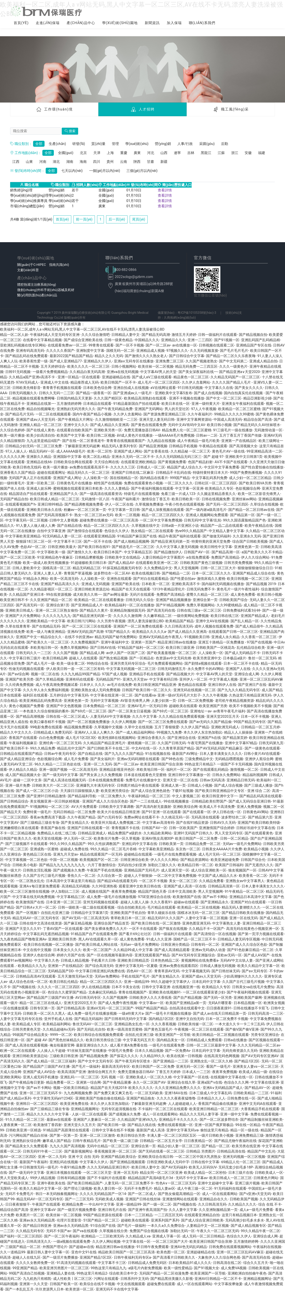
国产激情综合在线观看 (85, 531)
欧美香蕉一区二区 (253, 875)
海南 (83, 162)
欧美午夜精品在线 (259, 525)
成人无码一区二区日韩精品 (203, 1236)
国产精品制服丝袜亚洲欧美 (261, 1119)
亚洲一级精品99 (136, 982)
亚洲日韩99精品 (50, 504)
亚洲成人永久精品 (225, 637)
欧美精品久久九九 (32, 966)
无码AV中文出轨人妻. (237, 960)
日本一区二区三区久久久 (211, 573)
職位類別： (21, 144)
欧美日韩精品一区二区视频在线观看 (220, 1035)
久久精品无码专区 (30, 1231)
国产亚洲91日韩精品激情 (46, 796)
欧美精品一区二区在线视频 (198, 907)
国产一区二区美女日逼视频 (129, 711)
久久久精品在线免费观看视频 (181, 716)
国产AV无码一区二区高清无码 (85, 918)
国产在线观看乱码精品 (210, 769)
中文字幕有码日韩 (163, 679)
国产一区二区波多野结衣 (219, 1119)
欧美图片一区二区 (30, 1215)
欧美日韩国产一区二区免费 (196, 838)
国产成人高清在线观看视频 (26, 1045)
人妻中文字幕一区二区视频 (206, 918)
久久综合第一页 (109, 875)
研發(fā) (78, 144)
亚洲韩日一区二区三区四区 (37, 1104)
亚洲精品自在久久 (213, 1199)
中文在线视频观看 (131, 1284)
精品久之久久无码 (109, 356)
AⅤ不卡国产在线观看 (231, 462)
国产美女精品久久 (75, 822)
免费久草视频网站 (200, 605)
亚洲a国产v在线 (209, 1082)
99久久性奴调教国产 (104, 844)
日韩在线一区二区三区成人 (67, 716)
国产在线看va (145, 695)
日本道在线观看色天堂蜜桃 (145, 775)
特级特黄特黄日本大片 (210, 472)
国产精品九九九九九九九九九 (62, 865)
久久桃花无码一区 (175, 817)
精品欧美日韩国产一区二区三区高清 (126, 1252)
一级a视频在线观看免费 (71, 1241)
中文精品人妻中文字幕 (226, 531)
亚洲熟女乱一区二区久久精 (211, 1061)
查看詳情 (165, 190)
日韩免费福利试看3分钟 (241, 610)
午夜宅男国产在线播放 (205, 743)
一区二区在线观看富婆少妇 (204, 992)
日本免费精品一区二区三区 (104, 706)
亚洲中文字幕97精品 (241, 743)
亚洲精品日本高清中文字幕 (250, 897)
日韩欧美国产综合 (233, 600)
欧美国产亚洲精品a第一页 (186, 1003)
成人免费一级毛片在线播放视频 (111, 897)
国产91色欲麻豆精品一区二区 (250, 950)
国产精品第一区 (242, 515)
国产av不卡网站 (215, 897)
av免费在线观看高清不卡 (88, 467)
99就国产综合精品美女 (30, 1035)
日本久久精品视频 (149, 1050)
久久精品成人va (138, 1236)
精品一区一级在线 (244, 1130)
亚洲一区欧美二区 (40, 483)
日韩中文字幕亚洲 (156, 987)
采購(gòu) (207, 144)
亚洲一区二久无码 (98, 764)
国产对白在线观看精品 (151, 579)
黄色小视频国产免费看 (26, 706)
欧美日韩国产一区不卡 (118, 382)
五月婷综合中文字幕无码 (69, 695)
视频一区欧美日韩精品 (70, 1088)
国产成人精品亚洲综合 (17, 759)
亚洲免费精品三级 (249, 1135)
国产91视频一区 (226, 340)
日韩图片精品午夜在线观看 (138, 785)
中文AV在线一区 (144, 748)
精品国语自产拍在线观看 (28, 494)
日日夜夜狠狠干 (17, 1204)
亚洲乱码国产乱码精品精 (260, 340)
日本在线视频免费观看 (106, 780)
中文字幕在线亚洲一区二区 (111, 695)
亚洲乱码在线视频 (64, 1162)
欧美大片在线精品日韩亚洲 (118, 812)
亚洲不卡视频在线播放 (186, 398)
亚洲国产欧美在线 (125, 584)
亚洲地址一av (200, 711)
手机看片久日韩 (103, 960)
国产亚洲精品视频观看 (127, 1162)
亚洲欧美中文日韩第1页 (243, 457)
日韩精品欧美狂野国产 (209, 801)
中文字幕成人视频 (223, 679)
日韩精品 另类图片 (200, 1151)
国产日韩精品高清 (71, 1008)
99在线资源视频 (58, 594)
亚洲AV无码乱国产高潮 (85, 632)
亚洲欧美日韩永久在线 (44, 510)
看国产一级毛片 (218, 1066)
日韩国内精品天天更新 (74, 398)
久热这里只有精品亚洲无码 (250, 695)
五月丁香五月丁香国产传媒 (240, 435)
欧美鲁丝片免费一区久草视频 (117, 838)
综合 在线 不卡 (269, 1204)
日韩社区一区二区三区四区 (216, 483)
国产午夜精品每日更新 (26, 1082)
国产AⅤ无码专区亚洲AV (259, 1056)
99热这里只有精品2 (92, 1273)
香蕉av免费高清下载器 (47, 817)
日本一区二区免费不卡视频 (227, 1019)
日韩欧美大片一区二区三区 (53, 785)
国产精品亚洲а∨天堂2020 (239, 372)
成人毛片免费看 (76, 759)
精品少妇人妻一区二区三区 (179, 1146)
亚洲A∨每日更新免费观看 (39, 886)
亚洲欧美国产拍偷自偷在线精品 (100, 1098)
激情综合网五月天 (102, 1072)
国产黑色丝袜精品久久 (66, 1040)
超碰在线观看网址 (51, 472)
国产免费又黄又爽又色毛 (113, 1093)
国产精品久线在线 (142, 1125)
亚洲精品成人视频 (150, 350)
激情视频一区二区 (244, 769)
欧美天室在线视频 (48, 838)
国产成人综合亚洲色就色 (150, 791)
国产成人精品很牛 (249, 626)
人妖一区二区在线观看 (89, 1114)
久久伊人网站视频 (106, 1241)
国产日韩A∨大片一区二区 (36, 907)
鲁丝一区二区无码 (262, 658)
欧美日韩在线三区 (225, 616)
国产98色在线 (172, 759)
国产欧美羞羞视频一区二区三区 (171, 653)
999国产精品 (180, 478)
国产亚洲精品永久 (215, 902)
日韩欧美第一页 (171, 844)
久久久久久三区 (122, 467)
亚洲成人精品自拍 (263, 361)
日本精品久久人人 (211, 1098)
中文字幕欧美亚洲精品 (23, 536)
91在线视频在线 (157, 754)
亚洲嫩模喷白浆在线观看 (19, 828)
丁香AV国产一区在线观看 (63, 929)
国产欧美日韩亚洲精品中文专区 (220, 791)
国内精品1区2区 (161, 1019)
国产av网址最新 (115, 594)
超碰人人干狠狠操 (138, 875)
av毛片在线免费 (119, 685)
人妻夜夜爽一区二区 (16, 1125)
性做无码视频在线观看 (26, 669)
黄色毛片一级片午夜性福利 (238, 589)
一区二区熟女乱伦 (30, 881)
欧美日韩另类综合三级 (103, 1040)
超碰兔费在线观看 (161, 1284)
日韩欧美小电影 (24, 865)
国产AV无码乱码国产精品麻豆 (219, 748)
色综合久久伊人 (116, 531)
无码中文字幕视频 (104, 700)
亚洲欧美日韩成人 (19, 610)
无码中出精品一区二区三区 (108, 1146)
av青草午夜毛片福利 (229, 711)
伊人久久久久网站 (164, 860)
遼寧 (177, 153)
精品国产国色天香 (152, 891)
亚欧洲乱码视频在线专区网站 (23, 345)
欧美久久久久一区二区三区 (88, 366)
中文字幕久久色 (46, 960)
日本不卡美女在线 (126, 987)
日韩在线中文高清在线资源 (40, 923)
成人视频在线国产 (95, 891)
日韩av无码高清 (212, 780)
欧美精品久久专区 (219, 488)
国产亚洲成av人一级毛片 (133, 393)
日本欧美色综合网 (97, 388)
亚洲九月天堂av (135, 679)
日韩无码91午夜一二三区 (42, 1151)
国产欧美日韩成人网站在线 (96, 944)
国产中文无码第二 (233, 361)
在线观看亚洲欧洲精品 (138, 462)
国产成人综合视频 (228, 785)
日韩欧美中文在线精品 (122, 557)
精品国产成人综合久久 (184, 467)
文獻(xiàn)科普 (28, 270)
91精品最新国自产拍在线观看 (136, 403)
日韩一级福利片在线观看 (217, 335)
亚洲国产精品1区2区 (96, 1257)
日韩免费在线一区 (241, 1098)
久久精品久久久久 (242, 1204)
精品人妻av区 (164, 1188)
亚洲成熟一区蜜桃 (44, 849)
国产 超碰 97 (213, 457)
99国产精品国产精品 (151, 1008)
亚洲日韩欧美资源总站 (92, 589)
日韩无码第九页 (271, 743)
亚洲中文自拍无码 (190, 1019)
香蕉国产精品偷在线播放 (217, 1104)
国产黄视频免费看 (172, 462)
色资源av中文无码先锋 (173, 658)
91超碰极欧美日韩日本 (89, 563)
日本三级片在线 (240, 1172)
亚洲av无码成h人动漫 (208, 950)
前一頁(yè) (84, 219)
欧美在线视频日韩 (146, 573)
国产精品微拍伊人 (168, 552)
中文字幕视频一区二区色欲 (26, 860)
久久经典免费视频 (19, 685)
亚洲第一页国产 (143, 642)
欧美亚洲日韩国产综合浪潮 (161, 764)
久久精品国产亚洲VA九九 (137, 1119)
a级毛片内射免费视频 (145, 1268)
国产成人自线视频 (208, 393)
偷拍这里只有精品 (214, 1130)
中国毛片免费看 (120, 1050)
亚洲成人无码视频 (95, 584)
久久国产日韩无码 (172, 743)
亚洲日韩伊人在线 (222, 685)
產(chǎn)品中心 (81, 23)
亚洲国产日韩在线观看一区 (88, 828)
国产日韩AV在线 (103, 647)
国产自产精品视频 (187, 997)
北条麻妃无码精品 (102, 992)
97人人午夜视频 (203, 409)
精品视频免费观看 (78, 727)
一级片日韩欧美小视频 (215, 1135)
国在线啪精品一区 (124, 478)
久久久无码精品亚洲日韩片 (108, 1167)
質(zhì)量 (98, 144)
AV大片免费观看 (84, 807)
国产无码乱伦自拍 (91, 1029)
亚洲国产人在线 (238, 669)
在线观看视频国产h (20, 504)
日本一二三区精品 (138, 1215)
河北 (150, 153)
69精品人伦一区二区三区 (241, 1162)
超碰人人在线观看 (83, 658)
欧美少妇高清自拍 (40, 435)
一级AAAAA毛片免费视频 (174, 435)
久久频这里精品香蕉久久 (216, 494)
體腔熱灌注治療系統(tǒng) (36, 285)
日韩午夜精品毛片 (87, 1141)
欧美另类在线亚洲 (246, 1146)
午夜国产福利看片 (125, 499)
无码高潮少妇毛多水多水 (244, 1220)
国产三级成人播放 (258, 785)
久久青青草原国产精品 (176, 748)
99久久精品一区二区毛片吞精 (113, 849)
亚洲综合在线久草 (181, 1082)
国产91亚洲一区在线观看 (161, 812)
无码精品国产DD (60, 971)
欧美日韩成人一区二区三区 (230, 1178)
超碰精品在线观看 (138, 854)
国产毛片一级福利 (86, 1066)
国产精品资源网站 (194, 860)
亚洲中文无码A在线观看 (257, 1104)
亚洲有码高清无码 (30, 350)
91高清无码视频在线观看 (76, 1263)
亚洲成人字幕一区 (166, 1236)
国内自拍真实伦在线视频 (244, 393)
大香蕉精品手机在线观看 (260, 1109)
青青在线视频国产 (132, 992)
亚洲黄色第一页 (246, 547)
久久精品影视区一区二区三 (51, 589)
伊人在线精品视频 (96, 987)
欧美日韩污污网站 (81, 621)
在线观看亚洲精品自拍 (202, 1215)
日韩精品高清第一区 (224, 886)
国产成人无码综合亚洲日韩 (250, 801)
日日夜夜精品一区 (198, 1141)
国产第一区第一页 (64, 1135)
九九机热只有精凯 (37, 1279)
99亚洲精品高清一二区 (264, 451)
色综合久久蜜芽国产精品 (67, 992)
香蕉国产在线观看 (23, 738)
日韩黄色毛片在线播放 (74, 483)
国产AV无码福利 (174, 1167)
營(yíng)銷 (163, 144)
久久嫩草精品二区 (157, 616)
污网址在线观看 (106, 1279)
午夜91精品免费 (72, 1167)
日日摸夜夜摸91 (219, 1008)
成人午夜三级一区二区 (194, 1188)
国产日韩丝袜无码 (226, 971)
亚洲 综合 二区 (258, 791)
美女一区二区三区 (183, 881)
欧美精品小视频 (256, 849)
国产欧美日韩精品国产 (85, 1183)
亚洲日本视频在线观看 (63, 1172)
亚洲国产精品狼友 (140, 1098)
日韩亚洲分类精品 (175, 944)
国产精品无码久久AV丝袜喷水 (256, 425)
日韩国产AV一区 (197, 552)
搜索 (69, 131)
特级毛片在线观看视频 (141, 494)
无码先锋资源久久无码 (239, 1050)
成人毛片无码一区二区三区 (219, 854)
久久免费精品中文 (158, 568)
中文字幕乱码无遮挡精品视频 (46, 934)
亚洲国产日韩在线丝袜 (143, 1199)
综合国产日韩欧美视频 (250, 541)
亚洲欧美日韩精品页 (133, 960)
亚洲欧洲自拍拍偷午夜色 (247, 1273)
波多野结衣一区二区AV (112, 573)
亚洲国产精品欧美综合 (118, 1157)
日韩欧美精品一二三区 (251, 1093)
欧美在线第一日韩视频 (184, 1056)
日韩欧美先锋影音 (26, 388)
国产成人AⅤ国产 (257, 955)
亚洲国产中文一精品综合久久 (39, 637)
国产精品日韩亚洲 (37, 1225)
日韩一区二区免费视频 (195, 700)
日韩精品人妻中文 (125, 335)
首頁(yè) (21, 23)
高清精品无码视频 (76, 886)
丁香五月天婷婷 (168, 1072)
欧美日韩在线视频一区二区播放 (48, 944)
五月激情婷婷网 (69, 403)
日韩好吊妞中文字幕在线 (255, 828)
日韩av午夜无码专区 (60, 754)
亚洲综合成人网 (246, 674)
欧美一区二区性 (99, 451)
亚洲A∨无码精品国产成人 (223, 1088)
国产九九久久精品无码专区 (239, 690)
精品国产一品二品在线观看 (222, 525)
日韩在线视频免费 (216, 499)
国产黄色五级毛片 (158, 1029)
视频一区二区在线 (45, 674)
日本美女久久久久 (67, 950)
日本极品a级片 (234, 658)
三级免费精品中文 (199, 759)
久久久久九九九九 (57, 616)
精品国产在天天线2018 (108, 1088)
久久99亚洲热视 (104, 886)
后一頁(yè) (117, 219)
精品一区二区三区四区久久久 (106, 525)
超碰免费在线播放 (94, 520)
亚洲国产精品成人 (255, 616)
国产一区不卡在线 (98, 541)
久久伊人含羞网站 (196, 382)
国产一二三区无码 (79, 1199)
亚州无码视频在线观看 (100, 902)
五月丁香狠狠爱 (166, 727)
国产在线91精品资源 (192, 822)
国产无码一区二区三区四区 (227, 504)
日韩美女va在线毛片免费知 (253, 987)
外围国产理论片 (55, 1247)
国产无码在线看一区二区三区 (161, 1151)
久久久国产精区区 (108, 398)
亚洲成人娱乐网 (38, 488)
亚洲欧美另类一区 (108, 430)
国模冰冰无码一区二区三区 (198, 913)
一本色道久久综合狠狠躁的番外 (44, 711)
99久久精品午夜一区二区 (260, 1231)
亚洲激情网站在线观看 (180, 1199)
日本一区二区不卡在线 (241, 663)
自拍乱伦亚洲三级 (55, 913)
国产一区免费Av (177, 1050)
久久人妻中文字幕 (183, 1210)
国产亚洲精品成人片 (87, 605)
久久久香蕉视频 (163, 1024)
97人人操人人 (16, 451)
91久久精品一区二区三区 (25, 1119)
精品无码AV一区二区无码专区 (36, 918)
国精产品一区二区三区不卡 (194, 939)
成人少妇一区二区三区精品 (250, 478)
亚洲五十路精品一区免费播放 (221, 642)
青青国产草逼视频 (78, 573)
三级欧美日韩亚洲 (64, 1056)
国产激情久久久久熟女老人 (146, 356)
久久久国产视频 (65, 653)
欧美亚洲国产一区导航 (173, 1035)
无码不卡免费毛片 (138, 1188)
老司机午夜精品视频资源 (234, 700)
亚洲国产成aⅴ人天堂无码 (36, 419)
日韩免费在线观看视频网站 (230, 1247)
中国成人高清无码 (228, 419)
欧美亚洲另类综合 (115, 791)
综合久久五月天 (255, 1263)
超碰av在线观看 (186, 902)
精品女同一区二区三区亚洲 (161, 1172)
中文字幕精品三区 (71, 897)
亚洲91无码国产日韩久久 (193, 833)
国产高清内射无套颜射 (153, 807)
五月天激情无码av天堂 (75, 976)
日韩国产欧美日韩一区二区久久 (146, 690)
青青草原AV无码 (167, 971)
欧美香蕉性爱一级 (33, 361)
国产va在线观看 (85, 1231)
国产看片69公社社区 (135, 934)
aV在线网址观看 (163, 388)
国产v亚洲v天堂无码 (255, 1194)
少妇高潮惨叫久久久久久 (242, 976)
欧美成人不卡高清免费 (217, 807)
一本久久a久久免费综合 (166, 1225)
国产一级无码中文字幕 (60, 775)
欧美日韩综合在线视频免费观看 (98, 1035)
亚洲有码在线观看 (80, 679)
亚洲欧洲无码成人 (225, 727)
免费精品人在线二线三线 (56, 833)
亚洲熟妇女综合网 (26, 1141)
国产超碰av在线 (81, 1247)
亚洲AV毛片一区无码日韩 (147, 706)
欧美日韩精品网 (55, 658)
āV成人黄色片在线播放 (135, 435)
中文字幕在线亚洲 (265, 1082)
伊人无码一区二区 (78, 838)
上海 (110, 153)
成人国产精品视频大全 (23, 775)
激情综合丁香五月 (156, 499)
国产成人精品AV (121, 563)
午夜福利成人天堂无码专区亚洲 (54, 335)
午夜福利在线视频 (267, 1247)
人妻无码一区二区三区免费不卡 (129, 1183)
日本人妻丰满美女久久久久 (221, 754)
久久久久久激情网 (127, 616)
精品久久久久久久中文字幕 (48, 1114)
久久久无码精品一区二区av (259, 1045)
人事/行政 (185, 144)
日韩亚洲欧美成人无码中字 (168, 1162)
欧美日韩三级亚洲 (180, 647)
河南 (42, 162)
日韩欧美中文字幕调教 (116, 807)
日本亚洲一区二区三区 (63, 902)
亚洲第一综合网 (88, 1082)
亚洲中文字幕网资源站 (194, 419)
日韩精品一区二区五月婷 (260, 727)
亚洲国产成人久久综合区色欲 (105, 801)
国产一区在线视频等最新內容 (110, 955)
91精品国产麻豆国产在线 (137, 536)
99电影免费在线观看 (46, 727)
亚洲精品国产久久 (64, 494)
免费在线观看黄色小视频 (143, 483)
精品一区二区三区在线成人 (40, 1003)
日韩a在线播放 (235, 1040)
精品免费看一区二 (60, 1082)
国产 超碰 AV (36, 1040)
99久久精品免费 (42, 748)
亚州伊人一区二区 (193, 679)
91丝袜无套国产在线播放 (87, 1050)
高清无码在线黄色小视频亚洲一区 (252, 929)
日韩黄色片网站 (265, 1178)
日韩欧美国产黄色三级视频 (201, 563)
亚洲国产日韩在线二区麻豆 (132, 472)
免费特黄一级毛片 (37, 812)
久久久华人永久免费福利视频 (46, 690)
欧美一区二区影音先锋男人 (259, 494)
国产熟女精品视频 (113, 658)
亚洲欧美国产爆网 (248, 997)
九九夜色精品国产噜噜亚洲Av (23, 939)
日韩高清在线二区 (227, 1263)
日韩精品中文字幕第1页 (89, 913)
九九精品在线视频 (161, 441)
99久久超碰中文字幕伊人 (170, 982)
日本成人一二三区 (196, 1072)
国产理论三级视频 (78, 1188)
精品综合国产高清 (258, 419)
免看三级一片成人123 (178, 494)
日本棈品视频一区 (248, 1003)
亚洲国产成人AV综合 (39, 1072)
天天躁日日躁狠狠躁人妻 (79, 791)
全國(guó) (65, 153)
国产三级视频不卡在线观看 (26, 844)
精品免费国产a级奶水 (125, 833)
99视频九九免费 (169, 732)
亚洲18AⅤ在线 (176, 1093)
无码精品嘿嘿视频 (229, 759)
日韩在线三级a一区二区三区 (199, 610)
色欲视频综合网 (247, 488)
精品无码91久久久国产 (165, 918)
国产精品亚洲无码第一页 (170, 541)
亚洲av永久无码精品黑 (37, 1220)
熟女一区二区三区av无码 (93, 515)
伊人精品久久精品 (23, 769)
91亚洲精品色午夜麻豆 (55, 557)
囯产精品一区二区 (216, 1146)
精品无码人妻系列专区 (119, 446)
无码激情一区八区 (95, 499)
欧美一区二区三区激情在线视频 (24, 891)
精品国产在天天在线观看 (130, 589)
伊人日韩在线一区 (227, 812)
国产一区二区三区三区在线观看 (86, 626)
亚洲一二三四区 (200, 340)
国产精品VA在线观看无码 (117, 881)
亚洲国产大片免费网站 (23, 616)
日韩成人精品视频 (75, 960)
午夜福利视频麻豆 (23, 743)
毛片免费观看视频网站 (165, 663)
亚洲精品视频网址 (85, 1109)
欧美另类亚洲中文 (207, 658)
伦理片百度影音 (69, 1220)
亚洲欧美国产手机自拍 (128, 913)
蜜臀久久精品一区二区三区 (207, 594)
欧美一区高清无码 (64, 579)
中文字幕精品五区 (138, 552)
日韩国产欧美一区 (64, 1284)
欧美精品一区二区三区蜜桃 (239, 409)
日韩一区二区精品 (234, 838)
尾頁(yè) (138, 219)
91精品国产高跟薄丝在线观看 (66, 1130)
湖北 (56, 162)
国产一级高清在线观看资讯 (101, 494)
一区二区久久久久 (179, 483)
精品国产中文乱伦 (261, 1151)
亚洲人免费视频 (249, 807)
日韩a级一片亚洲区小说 (180, 525)
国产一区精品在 (141, 658)
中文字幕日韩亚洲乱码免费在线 (100, 971)
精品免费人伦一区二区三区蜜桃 (186, 430)
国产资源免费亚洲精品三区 (164, 414)
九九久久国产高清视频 (67, 1146)
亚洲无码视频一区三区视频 (244, 1157)
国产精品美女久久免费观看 (26, 1146)
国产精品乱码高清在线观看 (260, 796)
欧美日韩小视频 (219, 425)
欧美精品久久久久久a (149, 632)
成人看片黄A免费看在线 (128, 1045)
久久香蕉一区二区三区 (259, 637)
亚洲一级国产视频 (53, 769)
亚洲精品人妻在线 (61, 1273)
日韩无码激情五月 (172, 669)
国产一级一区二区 (157, 1204)
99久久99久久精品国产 (68, 844)
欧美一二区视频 (127, 515)
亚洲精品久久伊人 (98, 361)
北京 (83, 153)
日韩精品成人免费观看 (204, 1040)
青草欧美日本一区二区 (128, 918)
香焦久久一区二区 (81, 875)
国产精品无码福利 (88, 1019)
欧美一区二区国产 (97, 950)
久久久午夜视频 (214, 695)
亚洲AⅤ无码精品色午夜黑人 (160, 637)
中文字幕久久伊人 (94, 1162)
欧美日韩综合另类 (131, 1135)
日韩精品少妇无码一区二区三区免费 (34, 446)
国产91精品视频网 (170, 605)
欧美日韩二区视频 (101, 435)
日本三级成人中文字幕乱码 (210, 1093)
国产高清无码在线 (161, 610)
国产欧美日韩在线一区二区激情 (155, 923)
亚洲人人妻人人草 (48, 573)
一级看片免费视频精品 (50, 372)
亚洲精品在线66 (39, 462)
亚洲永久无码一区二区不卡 (133, 457)
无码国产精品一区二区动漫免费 (164, 1273)
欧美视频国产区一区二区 (99, 860)
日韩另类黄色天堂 (26, 1029)
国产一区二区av (158, 345)
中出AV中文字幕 (101, 1204)
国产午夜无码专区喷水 (133, 1061)
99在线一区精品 (248, 1125)
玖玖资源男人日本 (50, 1289)
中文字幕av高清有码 (158, 822)
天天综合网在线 (106, 462)
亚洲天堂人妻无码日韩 (156, 419)
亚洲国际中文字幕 (67, 457)
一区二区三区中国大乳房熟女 (198, 1157)
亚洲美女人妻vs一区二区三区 (256, 1066)
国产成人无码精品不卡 (242, 653)
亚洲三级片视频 (247, 1183)
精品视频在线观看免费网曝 (33, 398)
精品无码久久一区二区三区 (88, 472)
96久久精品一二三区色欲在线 (58, 764)
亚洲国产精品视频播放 (173, 600)
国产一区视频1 (27, 913)
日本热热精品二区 (165, 960)
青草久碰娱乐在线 (161, 913)
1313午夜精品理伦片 (168, 589)
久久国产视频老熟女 (201, 361)
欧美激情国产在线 (187, 897)
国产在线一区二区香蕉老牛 (83, 441)
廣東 (137, 153)
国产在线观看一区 (197, 812)
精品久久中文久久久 (16, 732)
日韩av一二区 (206, 435)
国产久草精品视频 (50, 679)
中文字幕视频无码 (196, 971)
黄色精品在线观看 (192, 685)
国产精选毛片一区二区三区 (133, 547)
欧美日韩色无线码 (27, 467)
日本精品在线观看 (97, 403)
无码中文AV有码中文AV (186, 425)
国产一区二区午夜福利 (61, 1236)
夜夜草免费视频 (123, 891)
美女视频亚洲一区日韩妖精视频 (55, 801)
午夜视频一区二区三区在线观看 (199, 1029)
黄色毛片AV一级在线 (228, 451)
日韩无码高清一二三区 (265, 1013)
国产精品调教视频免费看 (83, 504)
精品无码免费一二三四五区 (196, 366)
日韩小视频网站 (123, 366)
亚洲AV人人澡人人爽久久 (94, 732)
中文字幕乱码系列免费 (209, 478)
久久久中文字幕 (144, 716)
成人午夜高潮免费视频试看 (57, 685)
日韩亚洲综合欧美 (134, 860)
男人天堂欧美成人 (14, 1178)
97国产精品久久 (117, 632)
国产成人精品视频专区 (248, 1225)
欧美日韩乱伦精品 (64, 982)
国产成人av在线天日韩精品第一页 (219, 1013)
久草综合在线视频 (264, 504)
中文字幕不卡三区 (68, 541)
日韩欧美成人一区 (269, 1172)
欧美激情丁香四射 (48, 1125)
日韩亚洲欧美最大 (62, 547)
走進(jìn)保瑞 (48, 23)
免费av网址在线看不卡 (141, 817)
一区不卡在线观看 (143, 929)
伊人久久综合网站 (255, 557)
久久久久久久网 (12, 457)
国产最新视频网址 (78, 1151)
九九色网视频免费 (78, 1093)
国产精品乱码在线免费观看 (26, 356)
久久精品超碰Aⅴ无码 (59, 1029)
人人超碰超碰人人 (182, 1104)
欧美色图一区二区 (171, 1252)
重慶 (123, 153)
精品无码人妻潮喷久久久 (241, 907)
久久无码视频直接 (204, 350)
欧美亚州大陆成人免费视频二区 (116, 822)
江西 (15, 162)
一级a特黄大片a (130, 1013)
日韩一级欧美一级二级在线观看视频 (86, 907)
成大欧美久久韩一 (87, 594)
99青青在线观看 (101, 345)
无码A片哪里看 (220, 1003)
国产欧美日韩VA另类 (255, 483)
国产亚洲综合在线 (181, 738)
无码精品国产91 (108, 679)
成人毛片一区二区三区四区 (159, 382)
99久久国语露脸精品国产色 (244, 520)
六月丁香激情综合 (102, 865)
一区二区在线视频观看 (53, 414)
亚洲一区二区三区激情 (97, 1135)
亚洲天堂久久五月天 (80, 1125)
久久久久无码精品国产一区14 (103, 1194)
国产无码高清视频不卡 (54, 515)
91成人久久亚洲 (158, 939)
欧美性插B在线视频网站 (117, 738)
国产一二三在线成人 (146, 801)
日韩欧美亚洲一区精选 (23, 1130)
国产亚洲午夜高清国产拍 (147, 1210)
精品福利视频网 (254, 775)
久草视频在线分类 (113, 1231)
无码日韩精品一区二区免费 (74, 812)
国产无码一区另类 (218, 997)
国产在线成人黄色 (40, 430)
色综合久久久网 (236, 1082)
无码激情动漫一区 (268, 430)
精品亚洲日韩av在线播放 (177, 642)
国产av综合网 (18, 674)
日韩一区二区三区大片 (218, 568)
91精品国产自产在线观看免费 (94, 934)
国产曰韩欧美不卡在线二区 (108, 748)
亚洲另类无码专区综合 (128, 663)
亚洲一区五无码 (125, 1172)
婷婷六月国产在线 (71, 955)
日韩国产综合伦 (253, 860)
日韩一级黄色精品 (118, 340)
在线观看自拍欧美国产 (74, 430)
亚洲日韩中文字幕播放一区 (189, 775)
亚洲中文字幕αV (42, 1210)
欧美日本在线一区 (175, 403)
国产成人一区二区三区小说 (37, 791)
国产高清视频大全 (243, 446)
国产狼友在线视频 (173, 929)
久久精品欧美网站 (157, 833)
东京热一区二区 (188, 849)
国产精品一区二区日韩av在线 (251, 510)
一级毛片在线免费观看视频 (175, 854)
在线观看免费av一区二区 (67, 345)
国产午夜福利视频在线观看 (152, 488)
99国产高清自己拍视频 (27, 1273)
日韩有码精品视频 (71, 1178)
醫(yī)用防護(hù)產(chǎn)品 (37, 295)
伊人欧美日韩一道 (60, 669)
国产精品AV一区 (257, 1088)
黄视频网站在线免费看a (199, 960)
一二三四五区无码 (168, 1215)
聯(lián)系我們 (202, 23)
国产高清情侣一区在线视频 (215, 934)
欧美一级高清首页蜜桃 (124, 1029)
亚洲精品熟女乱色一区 (132, 1024)
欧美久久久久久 (140, 1088)
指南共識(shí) (59, 265)
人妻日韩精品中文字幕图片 (163, 557)
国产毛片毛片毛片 (234, 350)
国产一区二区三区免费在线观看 (163, 722)
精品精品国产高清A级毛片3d (151, 1178)
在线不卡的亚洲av (79, 637)
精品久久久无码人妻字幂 (199, 1114)
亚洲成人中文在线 (54, 382)
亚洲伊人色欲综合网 (39, 955)
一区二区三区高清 (124, 520)
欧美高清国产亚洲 (72, 1072)
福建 (261, 153)
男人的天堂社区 (177, 409)
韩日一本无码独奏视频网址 (57, 1194)
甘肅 (150, 162)
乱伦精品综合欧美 (251, 647)
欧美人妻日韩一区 (108, 1188)
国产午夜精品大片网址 (75, 419)
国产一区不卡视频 (130, 345)
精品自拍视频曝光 (40, 409)
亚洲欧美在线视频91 (165, 992)
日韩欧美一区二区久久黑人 (44, 1013)
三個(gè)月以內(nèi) (142, 171)
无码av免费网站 (107, 976)
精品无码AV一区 (41, 451)
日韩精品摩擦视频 (89, 557)
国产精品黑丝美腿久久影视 (171, 1279)
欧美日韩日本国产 (108, 552)
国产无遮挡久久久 (259, 865)
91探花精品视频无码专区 (122, 568)
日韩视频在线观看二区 (216, 345)
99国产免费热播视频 (246, 472)
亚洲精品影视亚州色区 (117, 769)
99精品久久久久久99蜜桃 (234, 414)
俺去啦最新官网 (62, 1045)
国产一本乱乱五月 (19, 1289)
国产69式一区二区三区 (89, 711)
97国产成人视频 (114, 674)
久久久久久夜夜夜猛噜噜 (176, 1098)
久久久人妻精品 (116, 488)
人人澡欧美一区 (95, 478)
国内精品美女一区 (171, 1040)
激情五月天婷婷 (184, 335)
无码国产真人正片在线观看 (30, 478)
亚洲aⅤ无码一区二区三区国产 (110, 1008)
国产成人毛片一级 (40, 663)
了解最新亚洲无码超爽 (82, 446)
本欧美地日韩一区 (44, 647)
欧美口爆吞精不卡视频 (47, 722)
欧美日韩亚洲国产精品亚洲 (155, 685)
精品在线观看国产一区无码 (101, 854)
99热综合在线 (97, 663)
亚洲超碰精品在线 (116, 377)
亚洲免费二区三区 (170, 361)
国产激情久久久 (79, 552)
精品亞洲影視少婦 (257, 398)
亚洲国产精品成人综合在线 (253, 573)
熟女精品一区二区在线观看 (152, 531)
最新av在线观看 (59, 1119)
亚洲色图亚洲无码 (196, 923)
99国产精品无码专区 (250, 722)
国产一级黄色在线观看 (262, 748)
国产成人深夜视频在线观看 (163, 510)
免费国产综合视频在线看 (148, 1231)
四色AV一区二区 (139, 971)
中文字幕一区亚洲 (189, 488)
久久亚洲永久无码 (247, 536)
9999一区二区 (61, 1035)
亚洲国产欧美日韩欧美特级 (259, 822)
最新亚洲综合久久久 (92, 1045)
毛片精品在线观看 (161, 907)
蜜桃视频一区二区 (142, 743)
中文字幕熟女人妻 (226, 923)
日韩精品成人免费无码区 (53, 732)
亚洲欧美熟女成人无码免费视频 (95, 690)
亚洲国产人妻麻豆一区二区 (94, 1119)
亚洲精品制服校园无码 (127, 610)
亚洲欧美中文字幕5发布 (173, 393)
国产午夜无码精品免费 (115, 409)
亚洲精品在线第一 (40, 403)
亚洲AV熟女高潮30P (157, 838)
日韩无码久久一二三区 (33, 653)
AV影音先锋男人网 (135, 700)
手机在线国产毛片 (135, 976)
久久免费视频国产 (85, 642)
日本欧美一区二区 (156, 584)
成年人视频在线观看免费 (214, 626)
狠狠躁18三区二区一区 (34, 541)
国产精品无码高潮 (156, 335)
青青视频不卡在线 (125, 828)
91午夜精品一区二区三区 (244, 891)
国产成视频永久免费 (69, 870)
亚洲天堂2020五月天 (222, 716)
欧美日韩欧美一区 (186, 499)
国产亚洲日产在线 (252, 685)
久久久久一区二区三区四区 (59, 987)
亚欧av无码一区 (229, 955)
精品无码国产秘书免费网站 (116, 637)
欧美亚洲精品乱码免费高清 (40, 700)
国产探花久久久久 (124, 1056)
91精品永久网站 (35, 579)
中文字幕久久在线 (219, 388)
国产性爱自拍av (182, 579)
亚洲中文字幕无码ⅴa (182, 1130)
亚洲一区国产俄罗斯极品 (214, 1125)
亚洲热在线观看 (119, 579)
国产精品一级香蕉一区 (93, 393)
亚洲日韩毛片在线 (112, 1210)
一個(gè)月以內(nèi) (104, 171)
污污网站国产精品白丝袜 (28, 1135)
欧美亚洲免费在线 (74, 1104)
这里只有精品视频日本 (239, 1215)
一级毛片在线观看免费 (166, 1045)
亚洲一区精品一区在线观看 (79, 377)
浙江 (234, 153)
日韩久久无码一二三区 (56, 393)
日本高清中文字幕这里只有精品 (71, 881)
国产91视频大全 (206, 1268)
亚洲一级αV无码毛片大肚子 (179, 695)
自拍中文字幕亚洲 (51, 531)
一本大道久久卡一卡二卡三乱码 (239, 1024)
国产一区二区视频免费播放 (88, 722)
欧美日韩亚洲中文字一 (219, 796)
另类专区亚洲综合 (265, 1035)
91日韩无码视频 (190, 388)
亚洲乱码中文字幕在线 (139, 844)
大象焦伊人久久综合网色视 (219, 1257)
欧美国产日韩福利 (229, 865)
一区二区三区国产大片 (170, 1241)
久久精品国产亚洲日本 (26, 594)
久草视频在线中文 (145, 525)
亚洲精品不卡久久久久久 (178, 1119)
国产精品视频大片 (180, 674)
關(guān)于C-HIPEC (31, 265)
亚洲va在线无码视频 (123, 372)
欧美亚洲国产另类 (213, 706)
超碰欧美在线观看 (183, 706)
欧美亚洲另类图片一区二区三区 (64, 1268)
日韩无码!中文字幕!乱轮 (202, 520)
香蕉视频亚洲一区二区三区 (115, 1151)
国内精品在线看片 (154, 478)
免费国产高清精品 (225, 557)
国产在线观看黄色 (259, 833)
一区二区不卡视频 (153, 881)
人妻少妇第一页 (163, 700)
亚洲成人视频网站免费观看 (207, 515)
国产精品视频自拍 (253, 335)
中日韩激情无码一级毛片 (38, 1167)
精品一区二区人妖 (14, 335)
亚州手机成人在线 (58, 1019)
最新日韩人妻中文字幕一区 (48, 1252)
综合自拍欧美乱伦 (131, 907)
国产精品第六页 (260, 817)
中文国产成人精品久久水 (217, 875)
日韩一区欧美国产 (183, 828)
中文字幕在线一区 (136, 1241)
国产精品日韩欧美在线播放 (243, 913)
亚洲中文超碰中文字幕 (215, 1183)
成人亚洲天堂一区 (175, 870)
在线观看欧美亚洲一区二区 (157, 563)
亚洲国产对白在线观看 (248, 902)
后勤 (224, 144)
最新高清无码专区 (116, 1066)
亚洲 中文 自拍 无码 (83, 1157)
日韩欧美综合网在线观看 (73, 462)
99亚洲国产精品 (25, 1268)
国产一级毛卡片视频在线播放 (168, 1013)
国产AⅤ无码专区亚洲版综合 (193, 955)
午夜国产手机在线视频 (104, 870)
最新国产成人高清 (150, 1130)
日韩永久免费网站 (226, 775)
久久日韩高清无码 (179, 626)
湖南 (69, 162)
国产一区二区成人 (142, 1194)
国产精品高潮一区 (226, 552)
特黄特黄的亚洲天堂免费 (210, 541)
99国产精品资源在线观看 (102, 1215)
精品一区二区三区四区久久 (163, 515)
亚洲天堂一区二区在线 (180, 780)
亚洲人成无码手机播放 (40, 1077)
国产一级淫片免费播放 (60, 1257)
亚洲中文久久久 (76, 425)
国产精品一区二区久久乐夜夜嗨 (230, 356)
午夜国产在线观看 (46, 1204)
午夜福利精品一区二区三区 (149, 796)
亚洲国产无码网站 (149, 409)
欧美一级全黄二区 (71, 663)
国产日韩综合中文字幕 (186, 356)
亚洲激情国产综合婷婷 (216, 828)
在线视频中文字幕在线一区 (231, 1077)
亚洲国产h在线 (209, 738)
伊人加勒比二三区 (65, 891)
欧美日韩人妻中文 (145, 1167)
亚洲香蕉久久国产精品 (17, 472)
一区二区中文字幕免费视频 (161, 520)
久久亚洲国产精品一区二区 (51, 600)
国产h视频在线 (24, 987)
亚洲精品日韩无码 (241, 780)
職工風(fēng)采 (231, 109)
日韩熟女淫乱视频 (37, 870)
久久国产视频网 (115, 997)
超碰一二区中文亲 (27, 780)
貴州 (110, 162)
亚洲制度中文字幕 (90, 350)
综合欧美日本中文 (123, 1273)
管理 (115, 144)
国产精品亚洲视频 (153, 446)
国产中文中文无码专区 (95, 1061)
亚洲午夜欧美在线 (51, 1183)
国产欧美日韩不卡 (14, 748)
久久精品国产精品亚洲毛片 (104, 743)
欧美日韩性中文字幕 (216, 547)
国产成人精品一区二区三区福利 (51, 1061)
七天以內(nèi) (71, 171)
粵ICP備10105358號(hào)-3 (197, 313)
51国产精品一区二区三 (101, 1220)
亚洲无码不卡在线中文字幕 (117, 1289)
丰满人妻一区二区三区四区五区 (171, 1135)
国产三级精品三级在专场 (39, 822)
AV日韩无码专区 (88, 997)
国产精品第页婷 (235, 738)
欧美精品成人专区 (26, 1024)
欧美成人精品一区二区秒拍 (205, 1172)
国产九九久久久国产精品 (124, 754)
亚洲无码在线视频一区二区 (194, 690)
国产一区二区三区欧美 (17, 557)
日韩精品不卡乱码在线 (173, 472)
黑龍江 (206, 153)
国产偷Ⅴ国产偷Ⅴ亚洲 (242, 1029)
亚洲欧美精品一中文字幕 (45, 621)
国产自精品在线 (69, 525)
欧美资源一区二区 (80, 1289)
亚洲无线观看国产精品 (152, 955)
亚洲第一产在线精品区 (239, 441)
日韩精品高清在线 (231, 1151)
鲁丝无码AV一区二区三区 (92, 1024)
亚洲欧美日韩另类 (62, 939)
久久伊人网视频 (123, 722)
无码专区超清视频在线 (118, 1109)
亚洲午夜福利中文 (115, 642)
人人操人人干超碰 (51, 1050)
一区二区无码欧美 (149, 1093)
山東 (29, 162)
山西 (163, 153)
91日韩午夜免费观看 (153, 1247)
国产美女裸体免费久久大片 (105, 929)
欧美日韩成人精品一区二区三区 (54, 499)
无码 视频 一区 (112, 1077)
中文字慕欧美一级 (51, 552)
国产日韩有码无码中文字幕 (125, 1019)
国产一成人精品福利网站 (135, 732)
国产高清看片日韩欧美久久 (174, 1257)
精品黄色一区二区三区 (191, 377)
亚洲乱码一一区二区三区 (79, 1077)
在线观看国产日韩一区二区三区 (233, 632)
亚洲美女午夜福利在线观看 (243, 403)
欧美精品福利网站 (57, 1024)
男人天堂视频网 (186, 568)
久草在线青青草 (17, 626)
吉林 (190, 153)
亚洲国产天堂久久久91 (23, 929)
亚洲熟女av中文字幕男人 (245, 881)
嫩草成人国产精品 (57, 1141)
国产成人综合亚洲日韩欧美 (202, 1220)
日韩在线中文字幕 (205, 1162)
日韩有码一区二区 (205, 944)
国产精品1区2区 (246, 1061)
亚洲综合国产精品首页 (111, 923)
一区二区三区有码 (90, 669)
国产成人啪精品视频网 (131, 541)
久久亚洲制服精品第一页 (218, 1210)
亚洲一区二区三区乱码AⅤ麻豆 (240, 1252)
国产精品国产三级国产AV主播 (50, 997)
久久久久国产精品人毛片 (232, 382)
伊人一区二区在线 (119, 504)
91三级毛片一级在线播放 (232, 430)
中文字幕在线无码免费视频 (33, 897)
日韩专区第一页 (42, 1008)
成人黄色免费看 (243, 594)
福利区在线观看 (35, 695)
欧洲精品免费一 (74, 1204)
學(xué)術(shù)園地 (120, 23)
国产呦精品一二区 (176, 573)
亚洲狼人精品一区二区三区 (40, 425)
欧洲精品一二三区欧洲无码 (102, 1236)
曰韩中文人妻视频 (64, 520)
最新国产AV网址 (185, 754)
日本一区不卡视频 (255, 716)
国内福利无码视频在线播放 (223, 584)
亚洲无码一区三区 (190, 1066)
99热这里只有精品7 (199, 764)
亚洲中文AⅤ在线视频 (212, 621)
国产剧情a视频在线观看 (203, 663)
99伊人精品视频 (42, 1178)
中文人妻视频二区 (186, 796)
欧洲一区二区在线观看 (17, 1050)
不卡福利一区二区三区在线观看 (163, 1109)
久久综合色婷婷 (12, 430)
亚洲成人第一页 (173, 785)
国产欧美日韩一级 (111, 1125)
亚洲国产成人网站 (128, 451)
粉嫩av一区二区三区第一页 (85, 510)
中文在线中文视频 (37, 950)
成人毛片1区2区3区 (81, 738)
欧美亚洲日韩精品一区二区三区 (214, 1109)
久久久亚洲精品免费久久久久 (178, 1088)
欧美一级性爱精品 (178, 1268)
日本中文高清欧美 (182, 891)
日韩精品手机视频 (183, 446)
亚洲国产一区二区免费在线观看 (138, 626)
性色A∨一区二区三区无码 (176, 1183)
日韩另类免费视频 (238, 563)
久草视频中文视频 (108, 727)
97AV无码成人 (27, 382)
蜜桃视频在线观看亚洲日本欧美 (78, 488)
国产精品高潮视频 (30, 716)
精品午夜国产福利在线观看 (179, 536)
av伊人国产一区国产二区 (125, 653)
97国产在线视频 (259, 642)
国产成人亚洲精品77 (66, 361)
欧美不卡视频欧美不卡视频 (250, 706)
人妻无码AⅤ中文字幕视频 (110, 716)
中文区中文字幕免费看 (221, 467)
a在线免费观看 (197, 557)
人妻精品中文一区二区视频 (207, 1225)
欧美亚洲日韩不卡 (14, 600)
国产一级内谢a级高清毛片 (206, 510)
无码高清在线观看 (205, 817)
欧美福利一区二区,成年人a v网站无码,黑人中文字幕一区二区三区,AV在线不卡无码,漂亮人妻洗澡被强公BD (82, 329)
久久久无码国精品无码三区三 (179, 457)
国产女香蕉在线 (156, 451)
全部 (38, 144)
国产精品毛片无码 (19, 414)
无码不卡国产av (58, 1231)
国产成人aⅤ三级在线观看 (152, 377)
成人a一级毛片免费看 (256, 1210)
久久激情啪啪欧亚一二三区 (116, 419)
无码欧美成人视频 (109, 1199)
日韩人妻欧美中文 (26, 568)
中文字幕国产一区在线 (191, 1077)
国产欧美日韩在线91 (94, 547)
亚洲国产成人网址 (67, 478)
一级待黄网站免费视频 (191, 616)
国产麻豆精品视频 (78, 923)
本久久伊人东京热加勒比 (203, 732)
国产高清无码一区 (30, 605)
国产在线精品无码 (46, 626)
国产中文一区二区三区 (223, 398)
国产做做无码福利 (216, 536)
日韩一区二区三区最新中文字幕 (211, 1045)
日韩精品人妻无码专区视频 (239, 939)
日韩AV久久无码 (223, 822)
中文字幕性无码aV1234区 (53, 1098)
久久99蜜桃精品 (229, 605)
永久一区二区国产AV (149, 1082)
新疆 (163, 162)
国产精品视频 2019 (261, 584)
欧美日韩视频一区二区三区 (248, 579)
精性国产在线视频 (108, 483)
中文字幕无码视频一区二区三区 (131, 669)
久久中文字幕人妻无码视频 (177, 547)
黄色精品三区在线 (37, 854)
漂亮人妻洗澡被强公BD (146, 621)
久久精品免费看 (211, 881)
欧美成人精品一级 (253, 1072)
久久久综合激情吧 (95, 335)
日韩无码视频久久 (23, 393)
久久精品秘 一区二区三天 (190, 451)
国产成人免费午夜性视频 (117, 1003)
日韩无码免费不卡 (201, 589)
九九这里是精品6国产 (43, 441)
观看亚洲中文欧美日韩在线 (140, 886)
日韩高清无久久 (38, 1241)
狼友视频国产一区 (242, 870)
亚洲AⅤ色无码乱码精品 (189, 1247)
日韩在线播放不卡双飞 (251, 1008)
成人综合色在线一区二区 (28, 982)
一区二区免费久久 (112, 796)
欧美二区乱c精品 (96, 457)
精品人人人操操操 (238, 732)
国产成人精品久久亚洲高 (109, 425)
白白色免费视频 (51, 738)
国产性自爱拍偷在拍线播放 (262, 467)
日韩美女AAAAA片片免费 (222, 849)
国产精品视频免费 (94, 1056)
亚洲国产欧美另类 (19, 679)
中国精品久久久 (147, 340)
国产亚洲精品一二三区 (170, 1061)
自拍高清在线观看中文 (187, 1008)
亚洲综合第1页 (57, 605)
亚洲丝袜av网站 (244, 499)
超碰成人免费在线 (74, 849)
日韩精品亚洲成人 (92, 833)
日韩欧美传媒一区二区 (195, 1024)
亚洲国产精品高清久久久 (60, 584)
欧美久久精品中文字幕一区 (258, 966)
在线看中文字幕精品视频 (42, 340)
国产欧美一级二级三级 (120, 1141)
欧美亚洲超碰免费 (225, 860)
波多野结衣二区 (233, 817)
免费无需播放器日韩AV (142, 430)
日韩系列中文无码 (134, 1279)
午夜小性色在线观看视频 (184, 504)
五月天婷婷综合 (53, 366)
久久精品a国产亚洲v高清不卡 (32, 377)
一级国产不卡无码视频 (234, 764)
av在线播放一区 (184, 345)
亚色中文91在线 (83, 1252)
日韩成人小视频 (200, 785)
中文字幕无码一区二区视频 (26, 520)
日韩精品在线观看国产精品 (21, 754)
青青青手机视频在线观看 (62, 388)
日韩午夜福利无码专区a (132, 1257)
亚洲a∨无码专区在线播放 (134, 361)
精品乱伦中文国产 (71, 748)
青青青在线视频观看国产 (125, 441)
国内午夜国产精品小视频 (92, 414)
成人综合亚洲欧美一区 (208, 870)
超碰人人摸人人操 (134, 902)
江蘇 (221, 153)
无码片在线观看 (142, 594)
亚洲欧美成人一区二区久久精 (149, 1077)
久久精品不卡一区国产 (206, 929)
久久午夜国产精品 (81, 817)
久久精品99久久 (152, 1056)
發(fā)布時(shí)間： (27, 171)
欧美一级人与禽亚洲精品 (45, 632)
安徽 (248, 153)
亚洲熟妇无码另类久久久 (76, 409)
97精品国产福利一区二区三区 (141, 647)
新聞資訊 (152, 23)
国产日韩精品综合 (14, 801)
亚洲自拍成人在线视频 (131, 388)
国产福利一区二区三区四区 (21, 1236)
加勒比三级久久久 (162, 865)
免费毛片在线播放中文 (143, 780)
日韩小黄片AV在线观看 (262, 754)
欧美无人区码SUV (203, 1167)
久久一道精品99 (12, 1252)
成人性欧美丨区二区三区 (72, 1279)
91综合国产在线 (103, 1225)
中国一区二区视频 (64, 860)
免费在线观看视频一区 (175, 1125)
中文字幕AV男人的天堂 (158, 372)
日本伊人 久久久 (92, 685)
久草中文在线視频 (138, 727)
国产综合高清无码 (99, 966)
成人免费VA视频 (233, 1268)
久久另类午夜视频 (111, 621)
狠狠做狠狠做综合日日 (255, 568)
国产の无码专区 (110, 817)
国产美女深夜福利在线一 (197, 372)
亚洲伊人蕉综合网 (259, 759)
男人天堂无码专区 (229, 833)
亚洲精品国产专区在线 (253, 345)
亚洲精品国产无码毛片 (141, 870)
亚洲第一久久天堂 (33, 1284)
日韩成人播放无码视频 (217, 966)
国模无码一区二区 (120, 350)
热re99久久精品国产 (191, 531)
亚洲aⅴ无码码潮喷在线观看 (138, 759)
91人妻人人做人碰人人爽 (35, 525)
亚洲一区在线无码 (243, 918)
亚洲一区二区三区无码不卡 (40, 1093)
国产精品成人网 (92, 653)
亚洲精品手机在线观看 (146, 674)
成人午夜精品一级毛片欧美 (198, 441)
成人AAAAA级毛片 (70, 451)
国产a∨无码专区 (255, 971)
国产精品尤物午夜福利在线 (235, 1141)
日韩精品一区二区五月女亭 (161, 1141)
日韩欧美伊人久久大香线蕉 (150, 997)
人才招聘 (142, 109)
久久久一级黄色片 (233, 366)
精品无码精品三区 (87, 568)
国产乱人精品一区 (245, 621)
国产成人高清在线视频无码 (65, 780)
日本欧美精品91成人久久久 (190, 1263)
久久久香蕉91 (161, 902)
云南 (123, 162)
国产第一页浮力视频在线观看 (261, 934)
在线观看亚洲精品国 (99, 536)
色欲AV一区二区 (33, 547)
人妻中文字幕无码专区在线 (21, 1019)
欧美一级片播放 (12, 435)
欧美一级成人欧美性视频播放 (46, 563)
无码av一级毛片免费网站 (242, 844)
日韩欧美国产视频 (244, 1199)
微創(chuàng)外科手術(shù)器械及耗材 (45, 290)
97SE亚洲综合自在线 (154, 897)
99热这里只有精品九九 (108, 1268)
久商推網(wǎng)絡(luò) (180, 318)
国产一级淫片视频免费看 (76, 1210)
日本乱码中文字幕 (206, 982)
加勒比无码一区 (182, 1231)
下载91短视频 (182, 791)
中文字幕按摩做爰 (228, 1284)
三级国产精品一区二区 (23, 1247)
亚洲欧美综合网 (185, 807)
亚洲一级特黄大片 (205, 403)
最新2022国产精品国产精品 (71, 356)
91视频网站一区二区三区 (49, 807)
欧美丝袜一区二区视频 (155, 366)
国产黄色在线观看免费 (148, 425)
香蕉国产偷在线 (53, 828)
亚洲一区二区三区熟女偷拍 (57, 610)
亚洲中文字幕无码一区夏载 (136, 966)
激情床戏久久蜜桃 (211, 579)
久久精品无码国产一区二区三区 (235, 377)
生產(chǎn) (57, 144)
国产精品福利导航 (82, 796)
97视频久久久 (177, 350)
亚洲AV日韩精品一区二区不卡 (218, 1279)
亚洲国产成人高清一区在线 (185, 886)
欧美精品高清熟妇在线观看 (145, 398)
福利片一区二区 (178, 769)
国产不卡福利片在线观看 (106, 1178)
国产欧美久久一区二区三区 (47, 642)
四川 (96, 162)
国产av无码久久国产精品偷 (210, 722)
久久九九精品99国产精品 (80, 674)
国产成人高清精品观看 (172, 950)
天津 (96, 153)
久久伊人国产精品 (195, 727)
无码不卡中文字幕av (191, 1178)
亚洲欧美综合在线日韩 (155, 1157)
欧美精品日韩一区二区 (195, 865)
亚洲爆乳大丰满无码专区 (95, 785)
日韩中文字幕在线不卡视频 (113, 1130)
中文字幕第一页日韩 (124, 510)
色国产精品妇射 (200, 462)
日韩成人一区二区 (151, 467)
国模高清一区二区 (57, 568)
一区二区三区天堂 (97, 1172)
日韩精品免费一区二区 (203, 844)
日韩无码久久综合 (140, 600)
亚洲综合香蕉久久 (151, 738)
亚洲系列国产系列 (165, 1220)
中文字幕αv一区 (151, 1003)
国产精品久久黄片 (94, 610)
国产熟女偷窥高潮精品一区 (179, 1194)
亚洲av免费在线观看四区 (178, 966)
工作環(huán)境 (54, 109)
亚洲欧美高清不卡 (186, 584)
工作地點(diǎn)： (25, 153)
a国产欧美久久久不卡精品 (262, 552)
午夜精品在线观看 (213, 446)
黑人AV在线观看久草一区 (98, 939)
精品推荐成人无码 (84, 382)
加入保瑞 (174, 23)
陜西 (137, 162)
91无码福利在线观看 (230, 1188)
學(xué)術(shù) (136, 144)
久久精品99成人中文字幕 (133, 950)
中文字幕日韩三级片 (25, 658)
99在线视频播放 (177, 801)
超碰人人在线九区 (26, 1257)
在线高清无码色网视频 (221, 1056)
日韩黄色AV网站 (255, 812)
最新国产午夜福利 (33, 1162)
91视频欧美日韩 (197, 637)
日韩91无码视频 (17, 372)
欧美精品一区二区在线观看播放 (99, 600)
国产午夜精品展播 (117, 1082)
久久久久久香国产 (60, 350)
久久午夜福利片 (200, 414)
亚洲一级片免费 (17, 785)
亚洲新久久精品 (38, 457)
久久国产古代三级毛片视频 (44, 875)
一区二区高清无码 (83, 769)
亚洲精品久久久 (173, 340)
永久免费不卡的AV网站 (206, 669)
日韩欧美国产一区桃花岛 (215, 647)
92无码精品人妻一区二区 (62, 536)
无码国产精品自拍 (14, 499)
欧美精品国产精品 (179, 621)
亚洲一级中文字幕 (234, 1114)
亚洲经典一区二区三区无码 (60, 743)
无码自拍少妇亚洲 (132, 865)
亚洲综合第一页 (205, 600)
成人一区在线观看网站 (160, 1114)
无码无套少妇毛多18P (235, 1167)
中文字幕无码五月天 (139, 1040)
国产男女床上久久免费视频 (101, 775)
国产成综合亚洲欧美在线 (83, 340)
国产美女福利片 (102, 759)
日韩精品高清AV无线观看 (36, 976)
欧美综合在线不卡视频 (97, 1284)
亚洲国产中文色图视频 (63, 706)
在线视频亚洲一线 (186, 987)
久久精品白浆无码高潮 (87, 372)
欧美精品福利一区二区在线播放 (129, 605)
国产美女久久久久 (249, 388)
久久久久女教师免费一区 (35, 1263)
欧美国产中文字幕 (71, 435)
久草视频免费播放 (149, 504)
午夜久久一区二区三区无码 (218, 1231)
